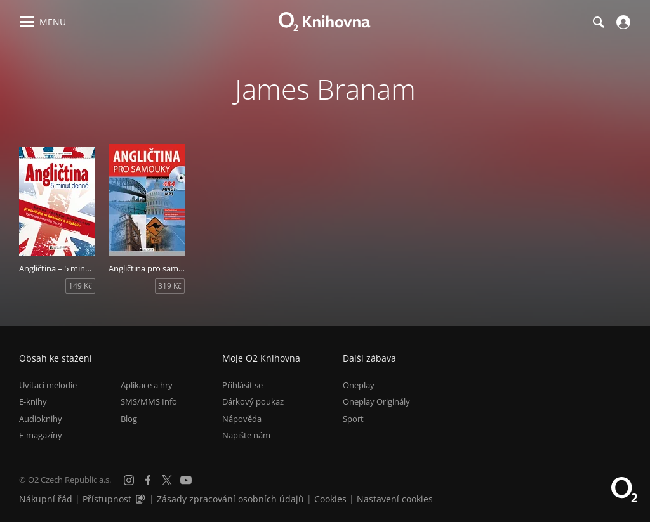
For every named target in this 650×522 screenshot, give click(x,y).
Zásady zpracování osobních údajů (230, 499)
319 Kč (170, 285)
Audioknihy (40, 418)
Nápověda (242, 418)
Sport (353, 418)
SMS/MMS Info (149, 401)
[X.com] (166, 480)
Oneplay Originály (376, 401)
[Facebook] (147, 480)
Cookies (330, 499)
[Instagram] (128, 480)
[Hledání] (598, 22)
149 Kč (80, 285)
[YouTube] (186, 480)
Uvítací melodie (48, 385)
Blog (129, 418)
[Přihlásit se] (622, 22)
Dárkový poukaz (253, 401)
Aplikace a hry (147, 385)
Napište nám (246, 435)
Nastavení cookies (395, 499)
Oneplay (359, 385)
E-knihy (33, 401)
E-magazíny (40, 435)
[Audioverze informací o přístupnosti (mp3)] (141, 498)
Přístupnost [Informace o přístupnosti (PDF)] (107, 499)
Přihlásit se (242, 385)
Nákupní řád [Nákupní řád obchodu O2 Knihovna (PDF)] (45, 499)
